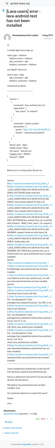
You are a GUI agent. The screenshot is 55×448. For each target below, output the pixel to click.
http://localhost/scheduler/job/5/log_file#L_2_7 (31, 354)
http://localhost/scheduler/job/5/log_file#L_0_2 (31, 205)
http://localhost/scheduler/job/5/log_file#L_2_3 (31, 312)
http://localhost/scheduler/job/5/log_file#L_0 (28, 183)
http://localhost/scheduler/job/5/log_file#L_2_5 (31, 330)
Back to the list (10, 433)
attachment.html (11, 414)
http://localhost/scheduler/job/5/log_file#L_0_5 (31, 235)
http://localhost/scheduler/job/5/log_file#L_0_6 (31, 244)
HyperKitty (26, 444)
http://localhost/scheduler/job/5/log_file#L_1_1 (31, 275)
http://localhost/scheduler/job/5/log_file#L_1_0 (31, 266)
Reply (8, 422)
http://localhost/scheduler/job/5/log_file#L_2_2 (31, 306)
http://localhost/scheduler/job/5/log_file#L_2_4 (31, 324)
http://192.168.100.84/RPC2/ (37, 129)
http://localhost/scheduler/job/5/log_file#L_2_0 (31, 290)
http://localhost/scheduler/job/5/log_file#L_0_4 (31, 226)
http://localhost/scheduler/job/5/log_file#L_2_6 (31, 345)
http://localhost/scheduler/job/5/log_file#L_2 (28, 287)
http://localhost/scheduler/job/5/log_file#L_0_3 (31, 214)
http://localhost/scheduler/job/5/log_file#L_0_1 (31, 196)
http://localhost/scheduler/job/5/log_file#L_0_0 (31, 186)
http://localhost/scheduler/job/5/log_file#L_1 (28, 263)
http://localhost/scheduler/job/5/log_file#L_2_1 (31, 296)
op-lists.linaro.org (20, 3)
